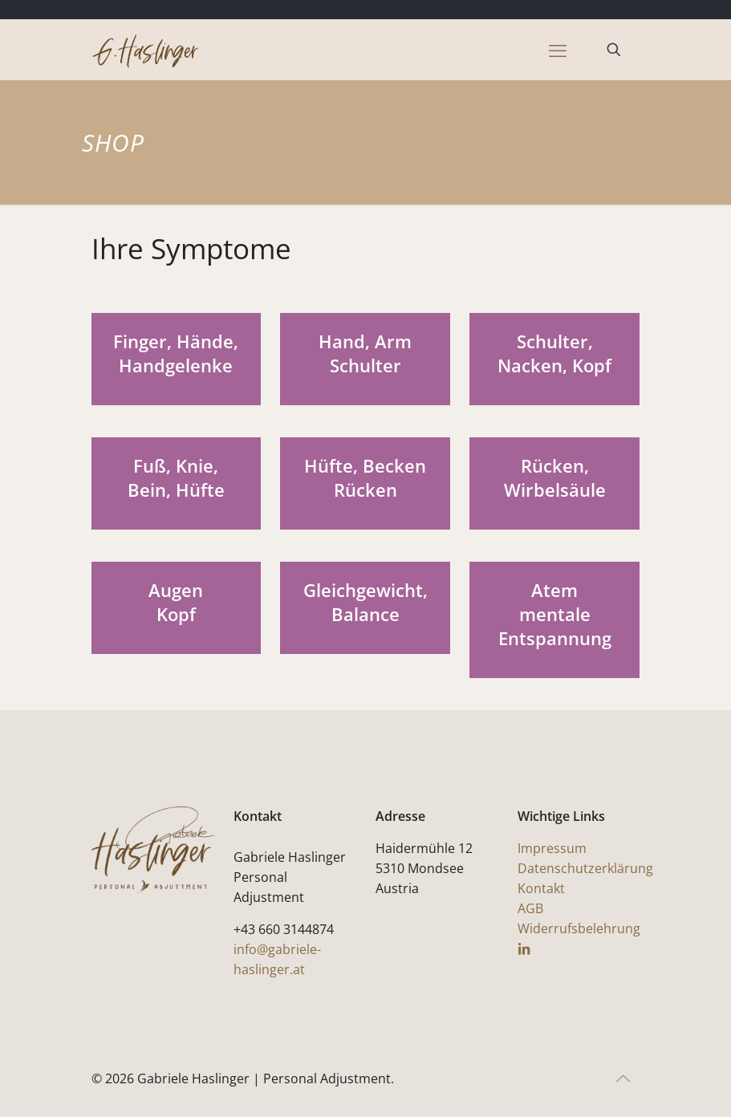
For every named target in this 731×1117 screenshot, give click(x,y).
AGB (530, 908)
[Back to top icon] (623, 1078)
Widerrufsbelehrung (579, 928)
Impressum (552, 848)
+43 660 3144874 (284, 929)
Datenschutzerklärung (585, 868)
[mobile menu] (557, 49)
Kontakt (541, 888)
